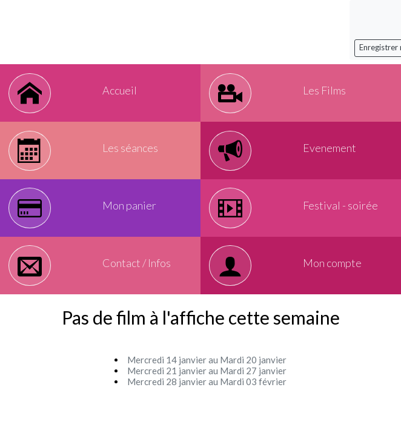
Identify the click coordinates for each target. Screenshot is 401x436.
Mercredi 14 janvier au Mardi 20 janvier (207, 374)
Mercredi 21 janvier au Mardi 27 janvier (207, 385)
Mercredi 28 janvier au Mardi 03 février (207, 396)
